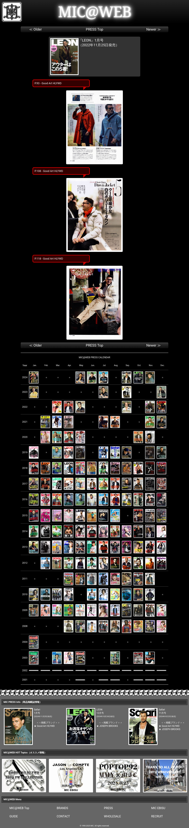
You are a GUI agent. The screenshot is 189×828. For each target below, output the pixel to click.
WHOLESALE (112, 816)
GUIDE (13, 816)
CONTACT (63, 816)
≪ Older (35, 29)
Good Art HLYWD (46, 726)
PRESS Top (94, 29)
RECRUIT (157, 816)
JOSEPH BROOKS (108, 726)
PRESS (108, 808)
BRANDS (62, 808)
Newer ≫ (153, 29)
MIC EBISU (158, 808)
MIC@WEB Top (19, 808)
